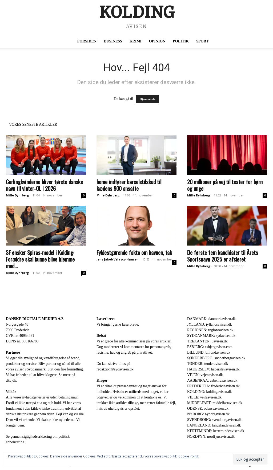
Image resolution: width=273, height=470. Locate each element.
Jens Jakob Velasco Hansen (118, 259)
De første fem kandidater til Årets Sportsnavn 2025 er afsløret (222, 255)
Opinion (157, 41)
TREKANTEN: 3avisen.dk (207, 341)
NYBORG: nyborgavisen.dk (208, 414)
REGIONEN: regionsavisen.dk (210, 330)
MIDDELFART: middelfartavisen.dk (214, 403)
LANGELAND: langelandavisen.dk (214, 425)
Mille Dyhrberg (17, 195)
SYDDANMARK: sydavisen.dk (211, 336)
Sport (202, 41)
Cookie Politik (188, 456)
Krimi (136, 41)
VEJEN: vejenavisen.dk (205, 375)
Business (113, 41)
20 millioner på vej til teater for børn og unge (225, 184)
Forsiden (87, 41)
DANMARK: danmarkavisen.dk (211, 319)
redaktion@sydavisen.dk (115, 369)
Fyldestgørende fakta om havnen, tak (134, 252)
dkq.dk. (11, 380)
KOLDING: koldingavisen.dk (209, 392)
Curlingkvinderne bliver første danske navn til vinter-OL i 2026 (44, 184)
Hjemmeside (147, 99)
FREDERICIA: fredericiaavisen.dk (213, 386)
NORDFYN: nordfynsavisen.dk (211, 437)
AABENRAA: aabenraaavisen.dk (212, 380)
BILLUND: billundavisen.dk (208, 352)
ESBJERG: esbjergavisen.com (209, 347)
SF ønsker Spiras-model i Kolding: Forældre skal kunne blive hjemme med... (40, 259)
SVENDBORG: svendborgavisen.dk (214, 420)
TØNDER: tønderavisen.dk (207, 364)
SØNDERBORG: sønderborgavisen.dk (216, 358)
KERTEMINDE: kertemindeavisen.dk (215, 431)
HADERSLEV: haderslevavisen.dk (213, 369)
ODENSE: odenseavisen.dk (207, 408)
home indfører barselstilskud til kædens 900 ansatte (129, 184)
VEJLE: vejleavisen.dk (204, 397)
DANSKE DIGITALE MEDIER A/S (34, 319)
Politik (181, 41)
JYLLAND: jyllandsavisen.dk (209, 324)
